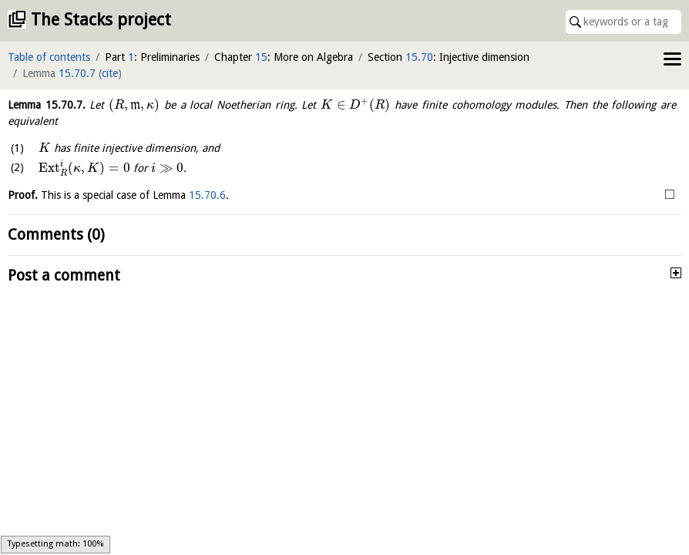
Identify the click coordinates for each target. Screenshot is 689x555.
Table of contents (49, 57)
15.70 (419, 57)
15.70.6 (207, 195)
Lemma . (47, 105)
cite (110, 73)
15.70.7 (77, 73)
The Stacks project (101, 19)
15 (261, 57)
